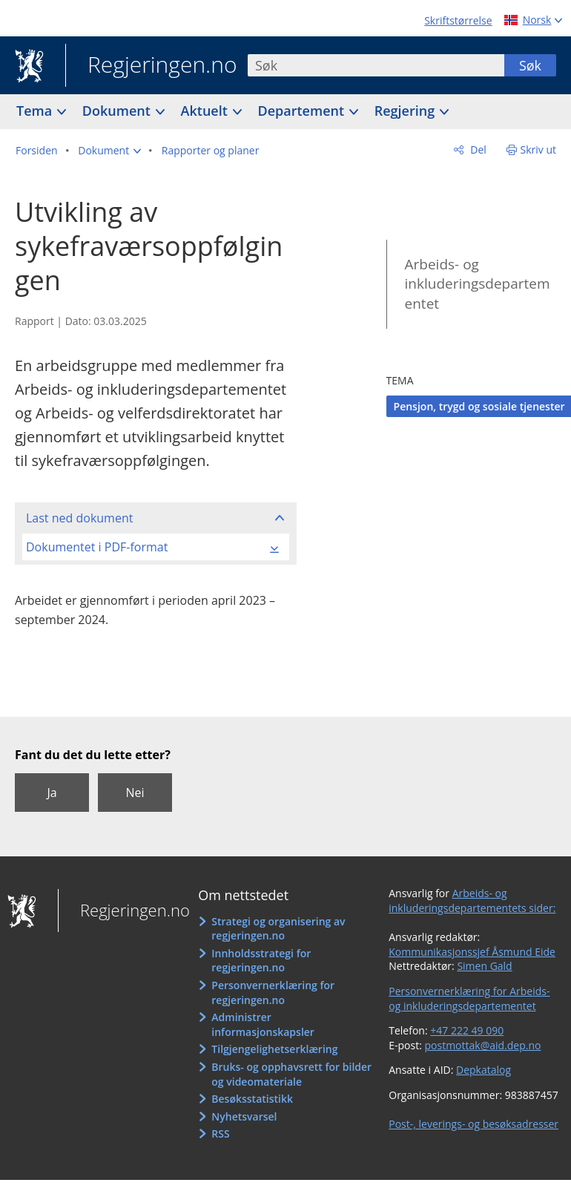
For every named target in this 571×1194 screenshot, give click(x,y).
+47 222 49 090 (467, 1030)
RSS (220, 1133)
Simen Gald (484, 966)
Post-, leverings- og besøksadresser (473, 1124)
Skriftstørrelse (458, 20)
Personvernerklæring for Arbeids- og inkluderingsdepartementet (469, 998)
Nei (134, 792)
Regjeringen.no (151, 66)
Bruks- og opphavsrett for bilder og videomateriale (291, 1074)
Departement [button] (303, 110)
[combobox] (376, 65)
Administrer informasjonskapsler (262, 1024)
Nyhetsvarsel (244, 1116)
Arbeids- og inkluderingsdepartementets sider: (472, 900)
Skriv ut (539, 149)
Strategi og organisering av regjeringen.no (278, 928)
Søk (530, 65)
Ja (51, 792)
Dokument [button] (118, 110)
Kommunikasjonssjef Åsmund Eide (472, 952)
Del (477, 149)
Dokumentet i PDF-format (97, 547)
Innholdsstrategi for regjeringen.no (261, 960)
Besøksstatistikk (252, 1099)
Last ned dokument (79, 518)
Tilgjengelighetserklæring (274, 1049)
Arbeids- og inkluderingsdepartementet (477, 284)
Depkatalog (483, 1070)
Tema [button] (36, 110)
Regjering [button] (406, 110)
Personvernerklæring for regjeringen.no (272, 992)
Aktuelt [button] (206, 110)
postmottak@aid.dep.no (483, 1045)
